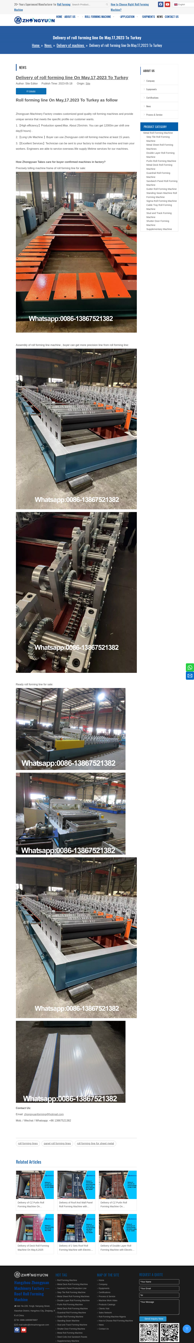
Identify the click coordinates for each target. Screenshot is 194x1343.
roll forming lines (28, 1143)
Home (101, 1280)
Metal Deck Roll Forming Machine (72, 1284)
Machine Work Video (108, 1300)
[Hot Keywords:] (107, 4)
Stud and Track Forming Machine (72, 1325)
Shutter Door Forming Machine (71, 1329)
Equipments (151, 89)
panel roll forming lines (57, 1143)
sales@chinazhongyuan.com (36, 1325)
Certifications (152, 97)
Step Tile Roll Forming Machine (71, 1292)
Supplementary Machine (159, 229)
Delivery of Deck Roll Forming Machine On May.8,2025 (33, 1247)
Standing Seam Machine (68, 1321)
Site (88, 83)
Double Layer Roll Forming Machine (73, 1300)
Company (150, 80)
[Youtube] (167, 4)
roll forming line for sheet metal (95, 1143)
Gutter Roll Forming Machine (161, 189)
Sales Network (105, 1312)
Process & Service (154, 114)
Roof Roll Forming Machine (29, 1296)
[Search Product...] (87, 4)
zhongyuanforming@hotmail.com (44, 1114)
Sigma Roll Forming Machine (161, 201)
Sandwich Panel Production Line (72, 1288)
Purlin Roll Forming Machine (161, 161)
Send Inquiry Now (154, 1318)
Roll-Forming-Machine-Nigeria (112, 1317)
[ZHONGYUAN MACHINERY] (31, 1275)
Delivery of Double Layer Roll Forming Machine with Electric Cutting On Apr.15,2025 (116, 1248)
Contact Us (104, 1329)
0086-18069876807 (28, 1320)
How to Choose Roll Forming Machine (116, 1321)
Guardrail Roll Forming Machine (71, 1312)
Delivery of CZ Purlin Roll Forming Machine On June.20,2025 (31, 1205)
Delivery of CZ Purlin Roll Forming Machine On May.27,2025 (114, 1205)
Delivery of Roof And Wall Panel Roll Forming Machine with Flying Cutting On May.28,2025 (76, 1205)
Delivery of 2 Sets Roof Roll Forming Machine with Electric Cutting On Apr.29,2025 (75, 1248)
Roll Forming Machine (67, 1280)
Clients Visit (104, 1308)
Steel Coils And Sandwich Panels (72, 1337)
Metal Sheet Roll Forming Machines (73, 1296)
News (148, 106)
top (187, 1328)
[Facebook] (160, 4)
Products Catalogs (107, 1304)
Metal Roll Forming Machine (158, 133)
